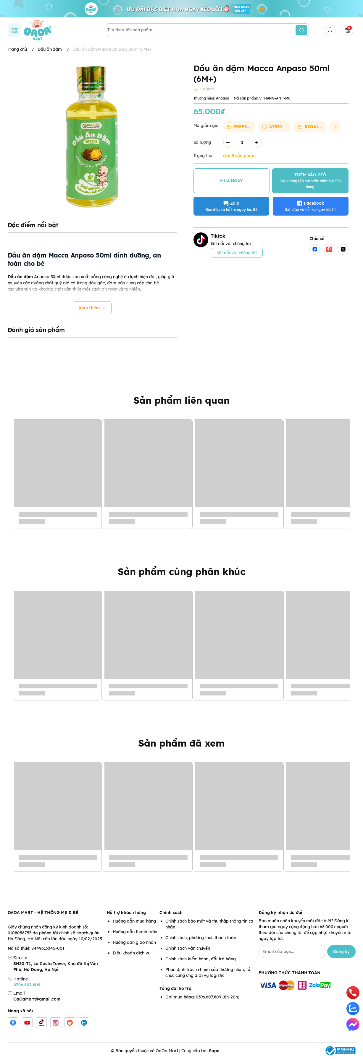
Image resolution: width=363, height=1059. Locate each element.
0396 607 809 (26, 985)
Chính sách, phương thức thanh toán (200, 937)
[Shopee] (69, 1022)
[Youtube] (27, 1022)
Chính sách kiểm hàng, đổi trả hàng (200, 959)
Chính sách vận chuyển (187, 948)
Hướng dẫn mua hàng (134, 921)
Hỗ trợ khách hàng (126, 912)
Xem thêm (92, 308)
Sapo (214, 1050)
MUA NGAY (231, 180)
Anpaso (222, 98)
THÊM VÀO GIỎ (310, 180)
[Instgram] (55, 1022)
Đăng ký (341, 951)
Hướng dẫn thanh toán (135, 931)
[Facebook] (13, 1022)
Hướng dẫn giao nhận (134, 942)
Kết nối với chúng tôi (237, 252)
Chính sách (170, 912)
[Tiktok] (41, 1022)
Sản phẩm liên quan (181, 400)
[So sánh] (204, 90)
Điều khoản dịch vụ (131, 953)
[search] (301, 30)
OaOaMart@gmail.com (36, 999)
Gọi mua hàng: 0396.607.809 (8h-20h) (202, 997)
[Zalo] (84, 1022)
